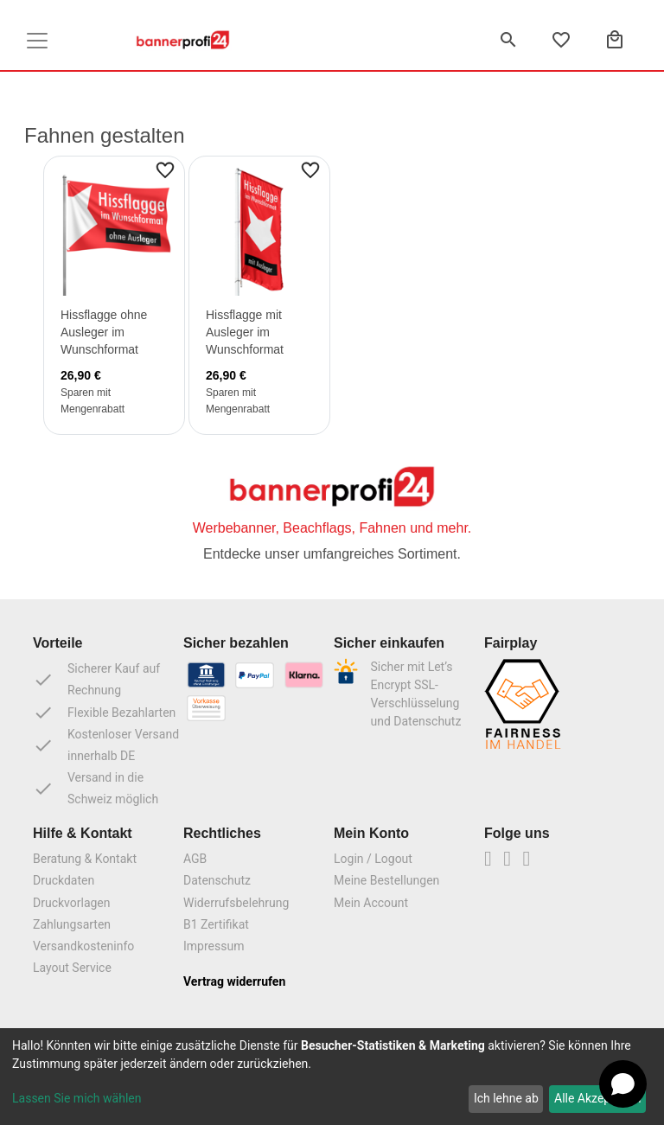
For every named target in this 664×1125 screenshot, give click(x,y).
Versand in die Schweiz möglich (95, 788)
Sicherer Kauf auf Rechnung (96, 679)
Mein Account (371, 903)
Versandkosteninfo (83, 946)
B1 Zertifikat (216, 924)
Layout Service (72, 968)
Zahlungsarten (72, 924)
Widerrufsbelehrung (236, 903)
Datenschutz (217, 880)
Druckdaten (63, 880)
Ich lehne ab (506, 1098)
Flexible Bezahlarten (104, 712)
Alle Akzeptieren (597, 1098)
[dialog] (332, 1076)
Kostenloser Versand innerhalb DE (106, 745)
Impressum (213, 946)
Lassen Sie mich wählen (76, 1098)
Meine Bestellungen (386, 880)
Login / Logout (373, 859)
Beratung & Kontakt (85, 859)
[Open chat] (623, 1084)
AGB (195, 859)
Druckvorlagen (72, 903)
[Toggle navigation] (37, 40)
